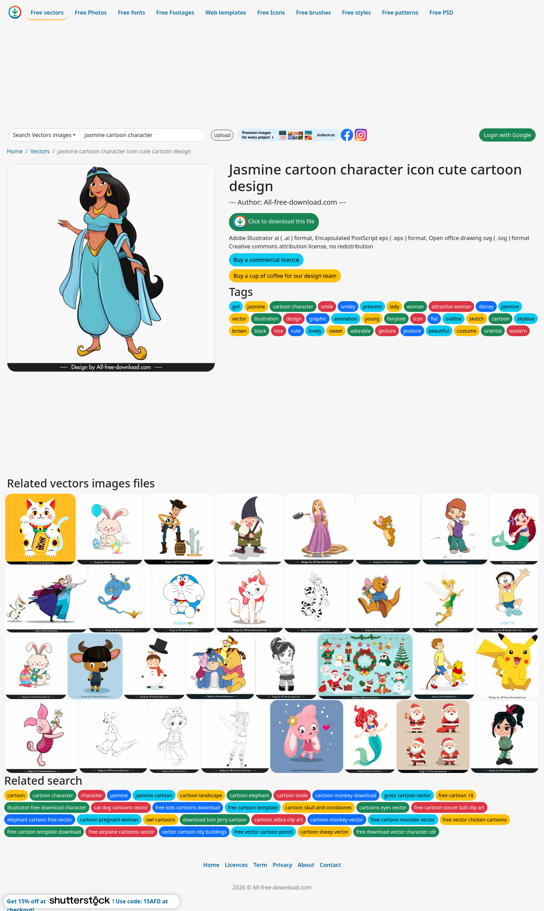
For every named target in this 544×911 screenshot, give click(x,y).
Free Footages (175, 12)
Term (260, 865)
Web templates (225, 12)
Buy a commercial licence (266, 260)
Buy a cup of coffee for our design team (285, 276)
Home (15, 151)
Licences (236, 865)
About (306, 865)
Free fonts (131, 12)
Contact (330, 865)
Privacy (282, 865)
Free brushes (313, 12)
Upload (222, 135)
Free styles (356, 12)
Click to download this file (273, 222)
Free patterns (400, 12)
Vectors (40, 151)
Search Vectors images (42, 135)
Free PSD (441, 12)
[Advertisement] (272, 74)
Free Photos (91, 12)
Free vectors (47, 12)
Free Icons (271, 12)
